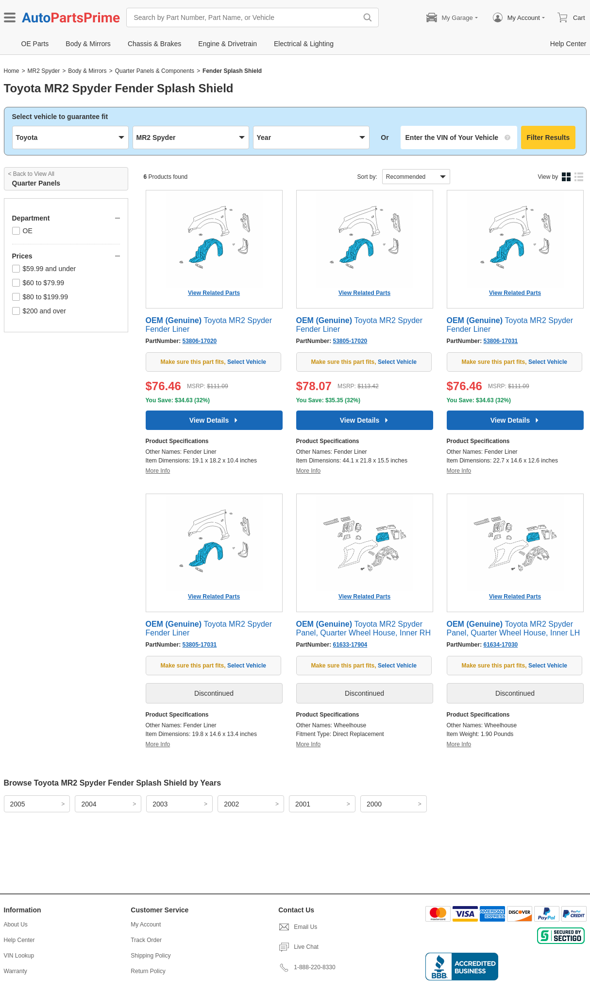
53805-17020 (350, 341)
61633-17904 (350, 644)
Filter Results (548, 137)
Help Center (19, 940)
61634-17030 (501, 644)
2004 (88, 804)
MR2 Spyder (44, 71)
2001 (302, 804)
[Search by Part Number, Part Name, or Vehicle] (244, 17)
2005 (17, 804)
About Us (16, 924)
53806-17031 (501, 341)
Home (11, 71)
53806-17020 (200, 341)
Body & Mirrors (87, 71)
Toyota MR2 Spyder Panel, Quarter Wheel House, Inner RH (363, 628)
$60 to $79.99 (38, 283)
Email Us (297, 927)
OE (22, 231)
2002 (231, 804)
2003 (160, 804)
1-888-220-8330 (306, 967)
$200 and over (39, 311)
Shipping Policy (150, 955)
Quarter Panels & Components (154, 71)
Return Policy (148, 971)
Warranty (15, 971)
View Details (213, 420)
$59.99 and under (44, 269)
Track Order (146, 940)
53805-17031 (200, 644)
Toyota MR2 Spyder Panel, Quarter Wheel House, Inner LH (513, 628)
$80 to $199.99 (40, 297)
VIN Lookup (19, 955)
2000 (374, 804)
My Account (146, 924)
